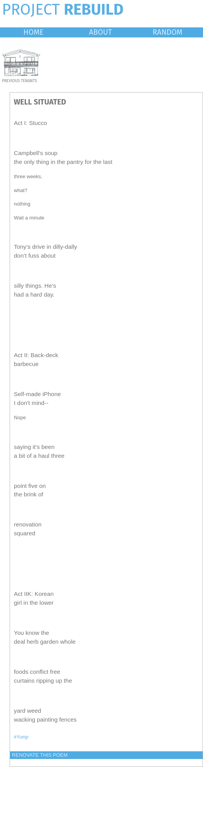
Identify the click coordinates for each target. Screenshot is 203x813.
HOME (33, 32)
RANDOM (167, 32)
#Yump (21, 737)
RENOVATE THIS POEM (39, 755)
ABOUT (100, 32)
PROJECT (63, 9)
